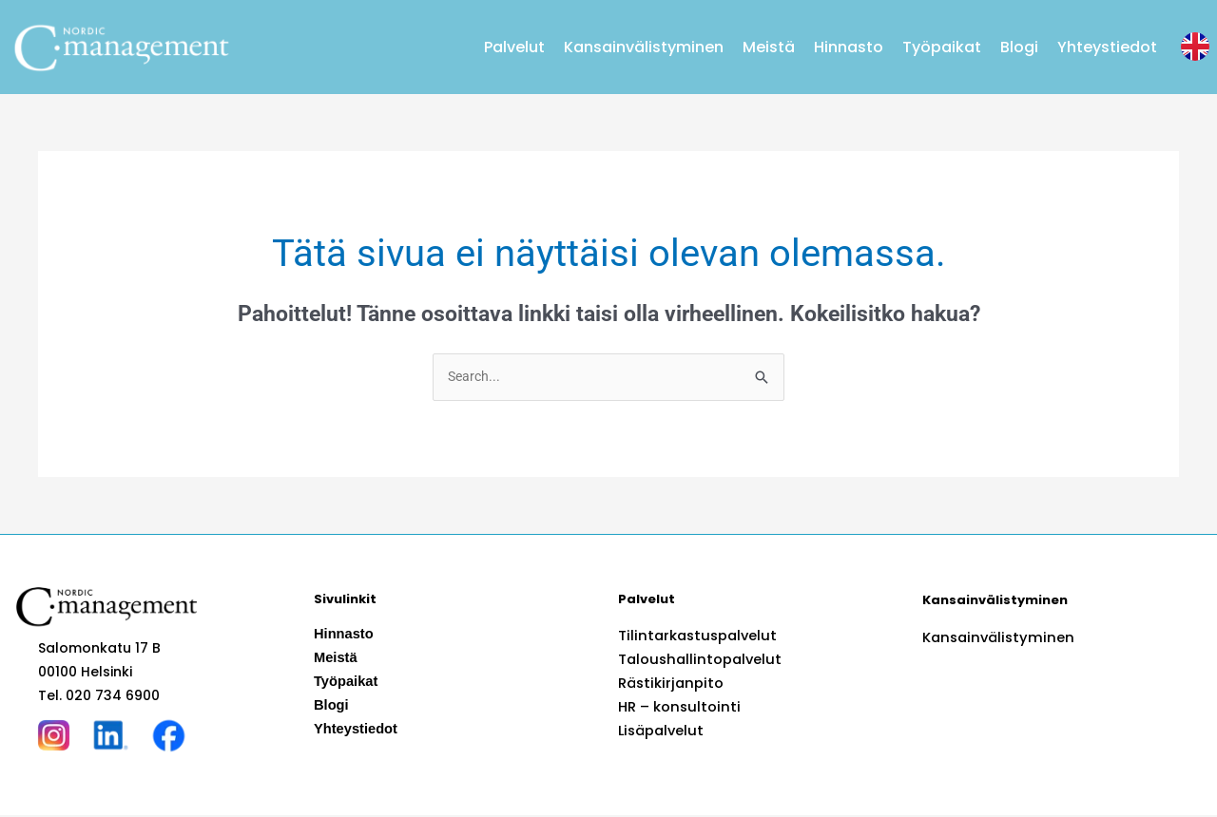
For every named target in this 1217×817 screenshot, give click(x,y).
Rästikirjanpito (667, 684)
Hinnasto (848, 47)
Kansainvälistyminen (644, 47)
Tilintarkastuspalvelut (693, 636)
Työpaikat (941, 47)
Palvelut (514, 47)
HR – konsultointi (675, 707)
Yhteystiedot (1107, 47)
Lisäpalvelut (659, 731)
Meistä (769, 47)
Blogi (1019, 47)
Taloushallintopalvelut (696, 660)
